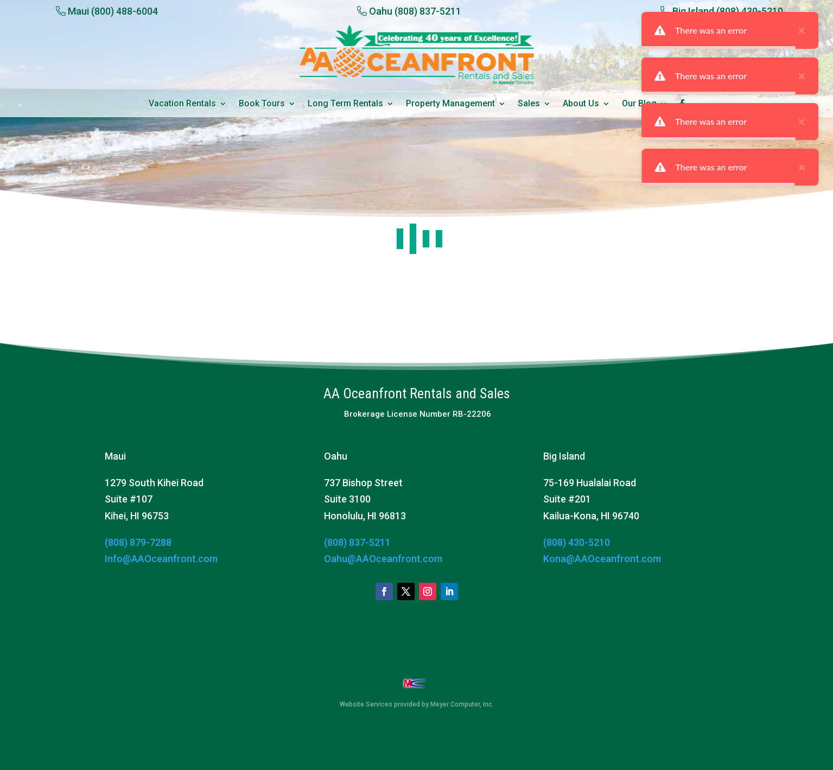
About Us (581, 104)
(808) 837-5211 (357, 542)
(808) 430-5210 (576, 542)
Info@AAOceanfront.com (161, 558)
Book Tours (262, 104)
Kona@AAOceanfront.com (602, 558)
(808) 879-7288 (138, 542)
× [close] (825, 30)
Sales (529, 104)
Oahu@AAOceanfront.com (383, 558)
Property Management (450, 104)
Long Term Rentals (345, 104)
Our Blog (639, 104)
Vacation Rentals (182, 104)
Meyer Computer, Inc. (462, 704)
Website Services (366, 704)
